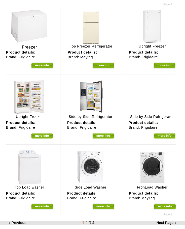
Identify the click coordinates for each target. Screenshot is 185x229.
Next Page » (166, 223)
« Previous (17, 223)
